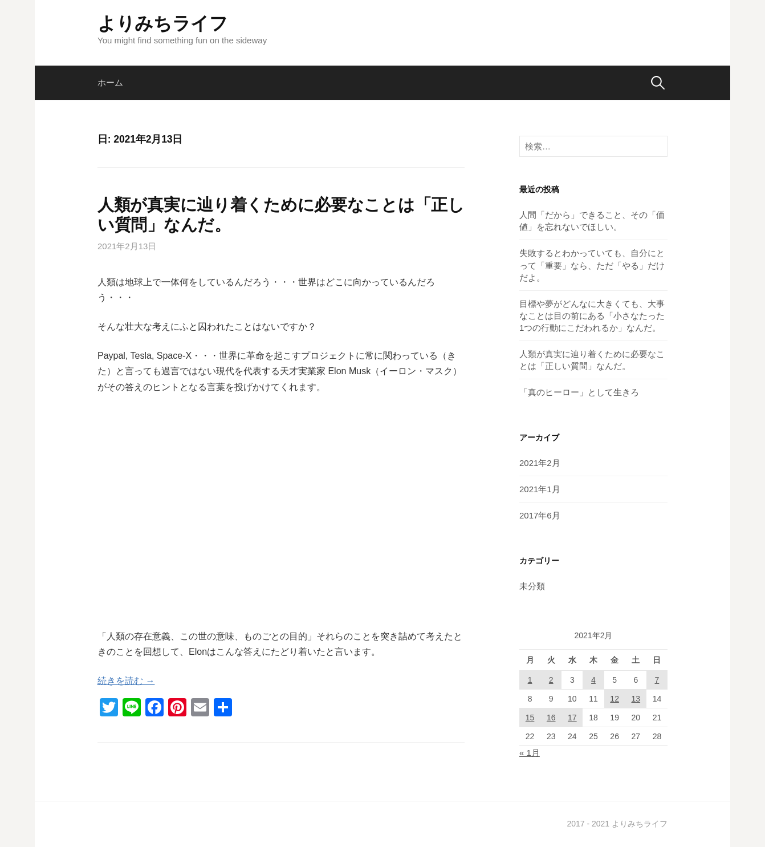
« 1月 (529, 752)
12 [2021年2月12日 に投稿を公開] (614, 698)
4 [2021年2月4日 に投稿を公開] (593, 679)
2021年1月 (539, 489)
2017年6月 (539, 515)
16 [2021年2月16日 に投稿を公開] (551, 717)
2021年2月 (539, 463)
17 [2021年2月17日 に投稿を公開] (572, 717)
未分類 (532, 586)
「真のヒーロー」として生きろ (579, 392)
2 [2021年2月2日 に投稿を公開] (551, 679)
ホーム (110, 82)
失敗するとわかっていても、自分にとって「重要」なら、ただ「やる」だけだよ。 (592, 265)
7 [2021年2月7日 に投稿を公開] (657, 679)
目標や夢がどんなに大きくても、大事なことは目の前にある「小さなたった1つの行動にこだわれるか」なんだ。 (592, 316)
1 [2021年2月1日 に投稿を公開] (530, 679)
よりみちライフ (162, 23)
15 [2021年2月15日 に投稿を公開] (530, 717)
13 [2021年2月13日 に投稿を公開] (635, 698)
